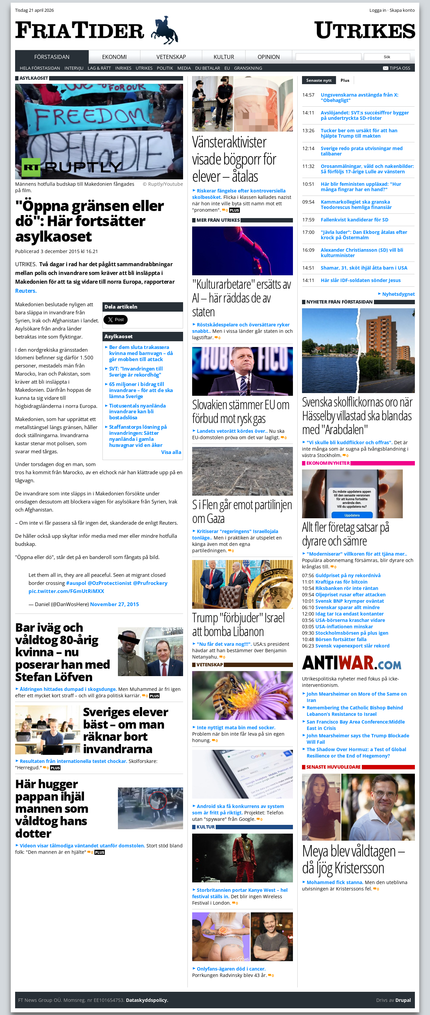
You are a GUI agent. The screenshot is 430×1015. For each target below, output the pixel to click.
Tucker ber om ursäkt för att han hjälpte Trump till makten (359, 133)
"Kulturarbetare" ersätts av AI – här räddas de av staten (241, 297)
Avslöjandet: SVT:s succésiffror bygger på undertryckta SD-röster (365, 115)
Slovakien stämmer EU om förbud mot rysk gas (240, 411)
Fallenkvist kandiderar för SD (354, 219)
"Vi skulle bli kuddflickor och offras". (350, 442)
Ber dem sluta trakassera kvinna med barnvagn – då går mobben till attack (141, 353)
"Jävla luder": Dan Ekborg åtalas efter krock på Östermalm (364, 235)
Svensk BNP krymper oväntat (349, 601)
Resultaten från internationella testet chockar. (73, 761)
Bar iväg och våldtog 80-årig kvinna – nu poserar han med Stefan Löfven (62, 652)
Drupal (403, 1000)
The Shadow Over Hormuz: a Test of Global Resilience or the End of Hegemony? (356, 752)
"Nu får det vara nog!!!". (224, 644)
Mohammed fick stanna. (335, 882)
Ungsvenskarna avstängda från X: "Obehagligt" (359, 97)
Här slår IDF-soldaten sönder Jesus (361, 280)
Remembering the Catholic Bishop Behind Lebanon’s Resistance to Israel (355, 710)
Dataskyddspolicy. (147, 1000)
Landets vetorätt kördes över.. (232, 431)
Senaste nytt (321, 79)
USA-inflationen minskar (344, 626)
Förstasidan (52, 57)
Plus (345, 80)
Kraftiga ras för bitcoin (341, 582)
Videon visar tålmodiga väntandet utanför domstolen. (82, 845)
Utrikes (144, 68)
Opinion (269, 57)
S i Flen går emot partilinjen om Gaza (242, 511)
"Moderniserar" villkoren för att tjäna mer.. (357, 554)
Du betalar (207, 68)
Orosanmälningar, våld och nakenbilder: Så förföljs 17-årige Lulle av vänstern (367, 169)
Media (184, 68)
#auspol (76, 583)
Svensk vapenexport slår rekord (352, 645)
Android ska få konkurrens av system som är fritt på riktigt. (238, 809)
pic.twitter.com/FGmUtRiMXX (66, 591)
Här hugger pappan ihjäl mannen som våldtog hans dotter (51, 808)
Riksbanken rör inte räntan (346, 588)
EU (227, 68)
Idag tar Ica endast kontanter (349, 613)
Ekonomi (114, 57)
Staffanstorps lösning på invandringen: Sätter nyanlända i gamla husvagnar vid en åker (138, 435)
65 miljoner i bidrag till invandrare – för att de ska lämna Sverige (141, 390)
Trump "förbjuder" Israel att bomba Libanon (238, 624)
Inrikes (123, 68)
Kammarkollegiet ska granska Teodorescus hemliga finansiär (356, 204)
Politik (165, 68)
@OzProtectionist (110, 583)
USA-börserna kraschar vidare (350, 620)
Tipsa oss (400, 68)
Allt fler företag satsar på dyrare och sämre (345, 533)
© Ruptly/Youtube (163, 184)
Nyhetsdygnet (398, 294)
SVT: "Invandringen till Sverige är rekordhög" (136, 371)
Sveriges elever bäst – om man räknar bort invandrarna (125, 730)
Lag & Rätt (99, 68)
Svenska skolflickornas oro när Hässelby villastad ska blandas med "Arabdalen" (357, 415)
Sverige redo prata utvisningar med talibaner (362, 151)
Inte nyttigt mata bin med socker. (236, 727)
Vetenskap (171, 57)
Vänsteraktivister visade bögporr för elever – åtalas (234, 158)
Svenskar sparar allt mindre (347, 607)
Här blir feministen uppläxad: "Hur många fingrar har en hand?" (361, 187)
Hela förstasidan (40, 68)
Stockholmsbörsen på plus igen (351, 633)
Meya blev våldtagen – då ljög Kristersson (353, 858)
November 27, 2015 (114, 604)
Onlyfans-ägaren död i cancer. (231, 969)
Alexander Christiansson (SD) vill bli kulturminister (362, 252)
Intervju (73, 68)
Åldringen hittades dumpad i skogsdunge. (68, 689)
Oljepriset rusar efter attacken (350, 594)
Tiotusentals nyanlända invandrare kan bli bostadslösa (137, 411)
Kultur (224, 57)
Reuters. (26, 290)
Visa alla (171, 452)
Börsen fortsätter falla (341, 639)
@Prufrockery (150, 583)
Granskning (248, 68)
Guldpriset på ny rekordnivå (348, 575)
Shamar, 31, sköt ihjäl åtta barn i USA (364, 268)
